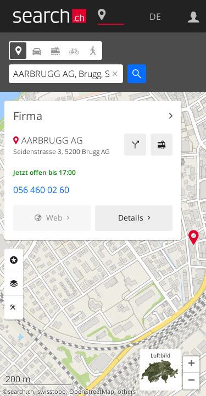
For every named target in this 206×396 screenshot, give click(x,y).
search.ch (21, 391)
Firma (27, 116)
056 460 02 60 (41, 190)
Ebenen (13, 283)
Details (130, 217)
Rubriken (13, 260)
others (127, 391)
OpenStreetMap (91, 391)
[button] (191, 364)
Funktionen (13, 307)
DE (155, 16)
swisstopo (51, 391)
